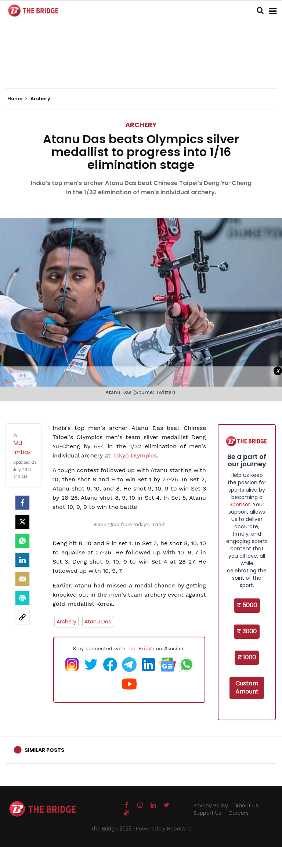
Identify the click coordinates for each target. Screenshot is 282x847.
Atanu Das (97, 621)
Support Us (207, 813)
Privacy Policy (211, 805)
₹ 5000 (247, 605)
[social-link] (22, 617)
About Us (246, 805)
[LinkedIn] (22, 560)
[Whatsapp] (22, 540)
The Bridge (140, 648)
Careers (238, 813)
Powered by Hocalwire (164, 828)
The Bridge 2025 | (113, 828)
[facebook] (22, 502)
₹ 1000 (247, 657)
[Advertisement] (141, 66)
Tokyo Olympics (134, 455)
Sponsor (239, 504)
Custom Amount (246, 687)
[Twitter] (22, 521)
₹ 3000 (247, 631)
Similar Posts (44, 750)
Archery (141, 124)
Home (17, 98)
